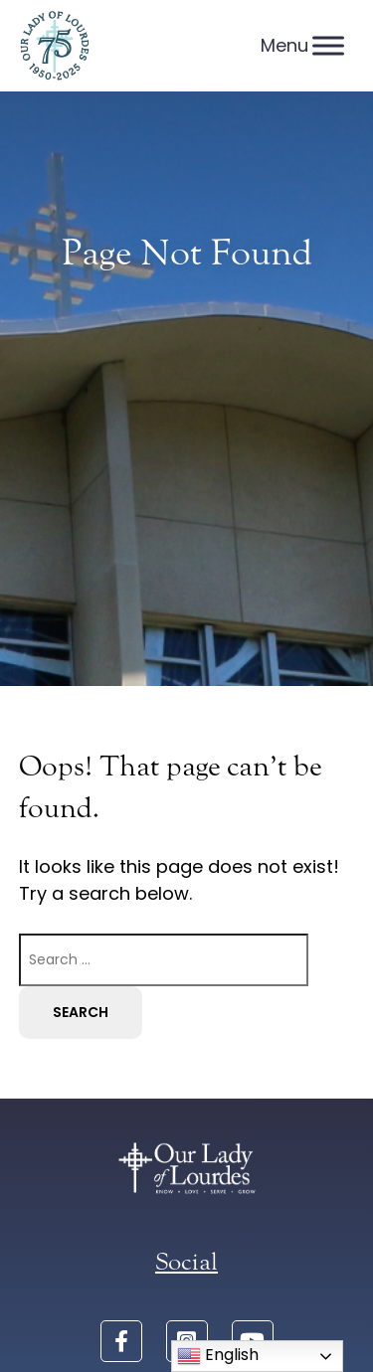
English (218, 1355)
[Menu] (328, 45)
